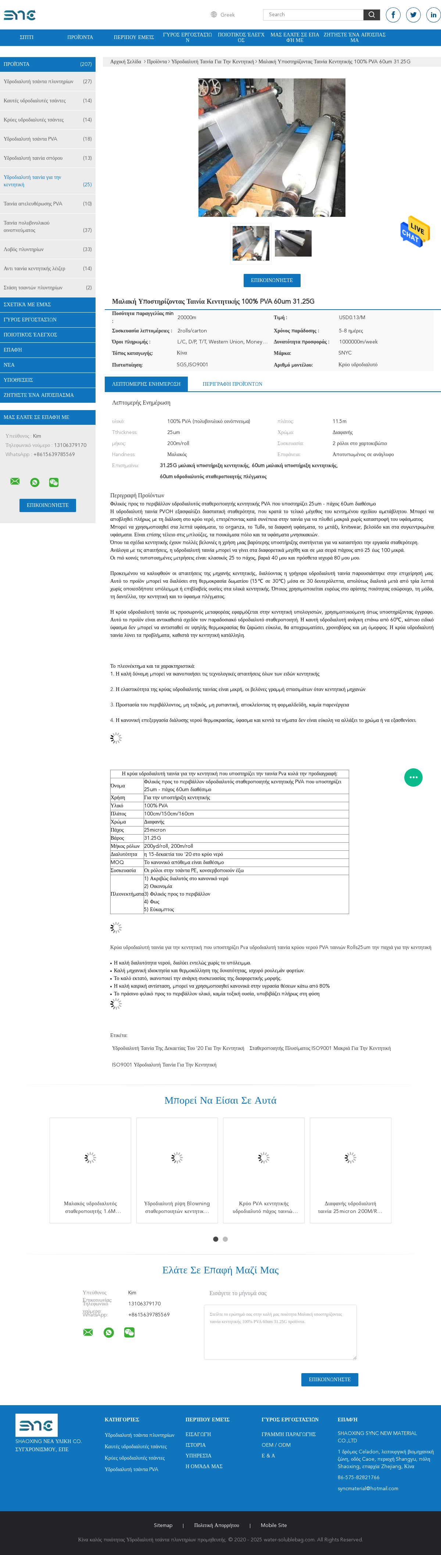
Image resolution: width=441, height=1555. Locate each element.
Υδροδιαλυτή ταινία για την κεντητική (48, 181)
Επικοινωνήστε (272, 280)
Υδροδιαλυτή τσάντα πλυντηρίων (48, 81)
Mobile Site (274, 1525)
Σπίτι (26, 37)
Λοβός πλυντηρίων (48, 249)
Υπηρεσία (199, 1456)
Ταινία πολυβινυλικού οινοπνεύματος (48, 227)
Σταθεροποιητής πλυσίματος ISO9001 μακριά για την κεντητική (320, 1048)
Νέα (9, 365)
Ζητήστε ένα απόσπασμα (355, 37)
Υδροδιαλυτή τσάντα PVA (48, 139)
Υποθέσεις (18, 380)
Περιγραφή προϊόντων (232, 384)
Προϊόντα (80, 37)
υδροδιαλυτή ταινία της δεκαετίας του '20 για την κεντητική (178, 1048)
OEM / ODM (276, 1445)
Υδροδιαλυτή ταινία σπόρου (48, 158)
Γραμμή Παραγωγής (289, 1434)
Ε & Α (268, 1456)
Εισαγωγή (198, 1434)
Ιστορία (196, 1445)
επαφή (13, 350)
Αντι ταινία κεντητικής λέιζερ (48, 268)
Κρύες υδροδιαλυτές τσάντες (48, 120)
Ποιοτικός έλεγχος (241, 37)
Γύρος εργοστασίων (187, 37)
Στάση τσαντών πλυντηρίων (48, 288)
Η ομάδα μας (204, 1466)
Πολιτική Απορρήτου (216, 1525)
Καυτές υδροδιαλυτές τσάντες (48, 101)
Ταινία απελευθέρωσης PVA (48, 204)
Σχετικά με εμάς (27, 304)
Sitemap (163, 1525)
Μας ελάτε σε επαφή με (294, 37)
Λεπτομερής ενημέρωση (146, 384)
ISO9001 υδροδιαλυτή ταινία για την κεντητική (164, 1065)
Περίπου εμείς (134, 37)
